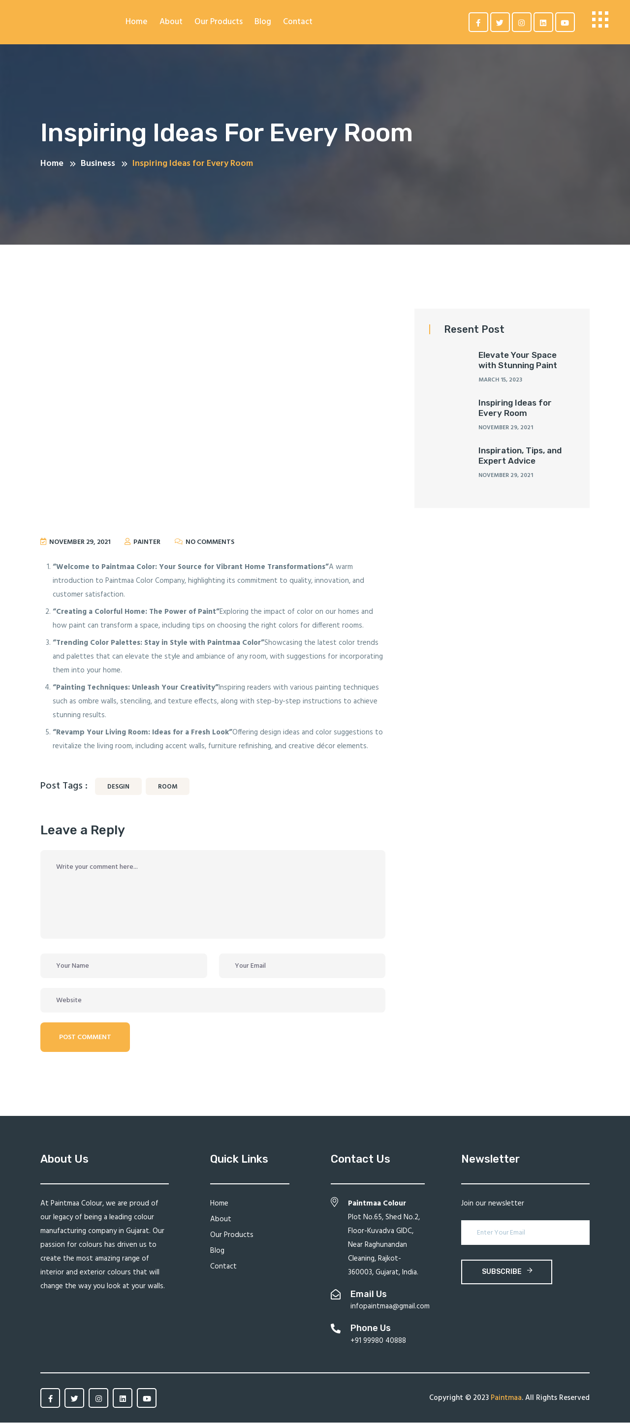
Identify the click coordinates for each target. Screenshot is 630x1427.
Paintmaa (506, 1402)
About (171, 22)
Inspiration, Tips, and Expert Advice (520, 460)
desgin (118, 792)
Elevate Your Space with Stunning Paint (517, 365)
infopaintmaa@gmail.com (390, 1311)
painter (145, 547)
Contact (298, 22)
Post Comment (85, 1042)
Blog (262, 22)
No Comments (210, 547)
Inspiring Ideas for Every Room (515, 412)
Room (167, 792)
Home (137, 22)
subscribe (507, 1276)
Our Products (218, 22)
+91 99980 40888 (378, 1345)
